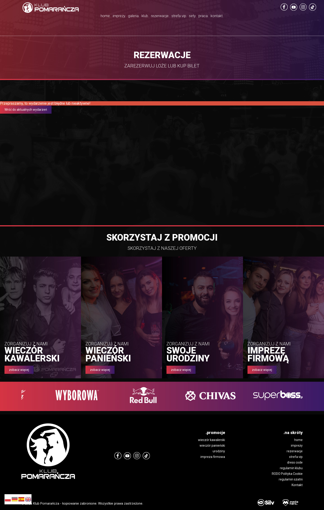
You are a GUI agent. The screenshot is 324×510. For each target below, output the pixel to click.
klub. (136, 17)
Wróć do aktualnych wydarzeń (25, 109)
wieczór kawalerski (211, 440)
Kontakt (297, 485)
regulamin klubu (291, 468)
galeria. (115, 17)
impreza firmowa (212, 457)
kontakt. (255, 17)
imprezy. (90, 17)
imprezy (297, 445)
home (298, 440)
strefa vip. (192, 22)
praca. (233, 17)
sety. (213, 17)
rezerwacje (295, 451)
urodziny (219, 451)
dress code (295, 462)
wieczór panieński (212, 445)
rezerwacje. (161, 17)
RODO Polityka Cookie (287, 474)
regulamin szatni (291, 479)
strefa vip (296, 457)
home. (67, 17)
